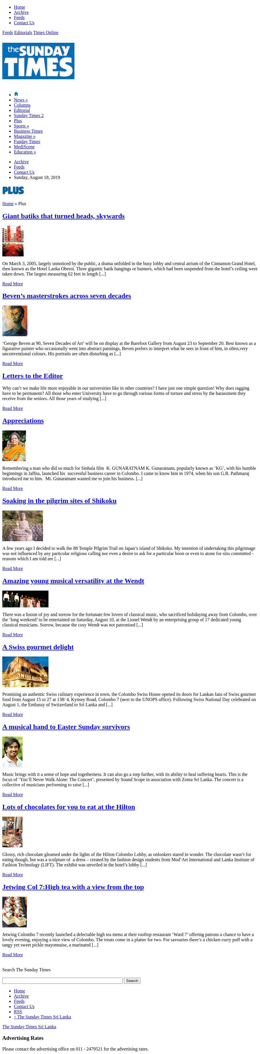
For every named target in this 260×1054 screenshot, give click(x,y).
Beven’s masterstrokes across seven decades (66, 295)
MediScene (24, 146)
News (21, 99)
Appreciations (23, 420)
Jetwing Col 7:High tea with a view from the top (73, 887)
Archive (21, 12)
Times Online (45, 32)
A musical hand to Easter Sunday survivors (66, 727)
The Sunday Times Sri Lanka (42, 1016)
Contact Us (24, 22)
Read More (12, 283)
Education (25, 151)
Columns (22, 105)
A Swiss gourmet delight (38, 647)
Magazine (24, 136)
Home (19, 7)
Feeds (19, 17)
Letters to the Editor (32, 376)
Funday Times (27, 141)
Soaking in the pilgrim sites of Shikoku (59, 500)
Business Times (28, 131)
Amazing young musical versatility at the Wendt (73, 581)
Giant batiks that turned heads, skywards (63, 216)
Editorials (23, 32)
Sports (21, 125)
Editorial (22, 110)
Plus (18, 120)
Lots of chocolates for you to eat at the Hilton (68, 807)
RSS (18, 1011)
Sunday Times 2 (29, 115)
